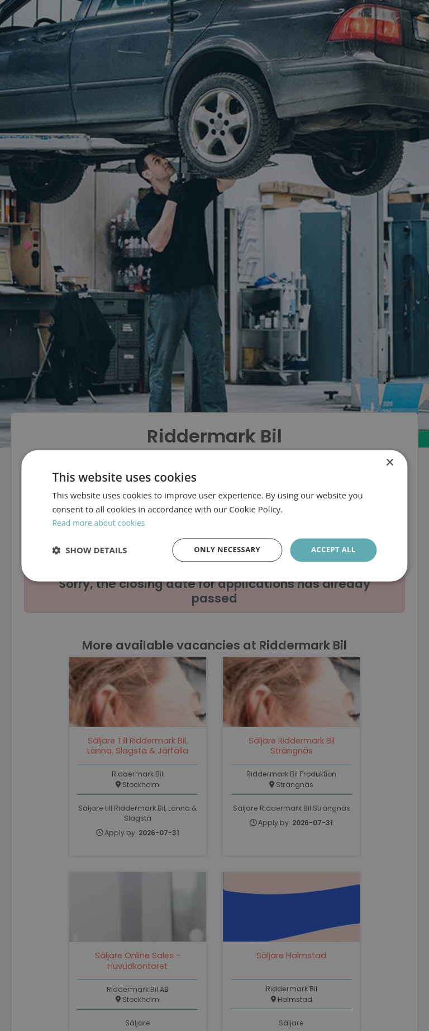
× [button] (389, 462)
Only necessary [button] (221, 549)
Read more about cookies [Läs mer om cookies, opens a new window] (101, 522)
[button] (89, 550)
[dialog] (214, 515)
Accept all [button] (331, 549)
